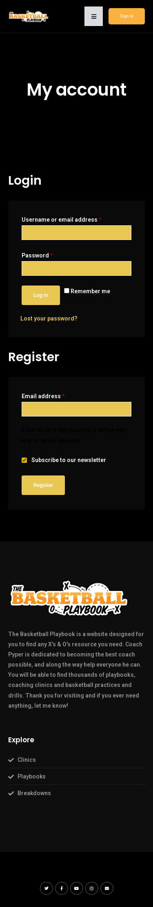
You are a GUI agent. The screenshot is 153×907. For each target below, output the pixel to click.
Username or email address (62, 219)
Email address (43, 396)
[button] (93, 16)
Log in (40, 295)
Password (37, 255)
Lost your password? (49, 318)
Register (43, 485)
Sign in (126, 16)
